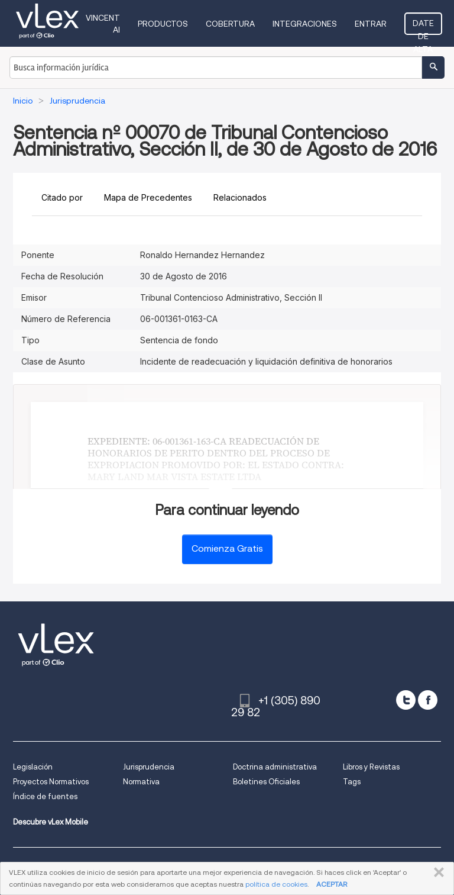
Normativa (141, 781)
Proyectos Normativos (51, 781)
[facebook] (427, 700)
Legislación (33, 766)
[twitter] (406, 700)
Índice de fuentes (45, 796)
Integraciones (305, 23)
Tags (352, 781)
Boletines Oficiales (266, 781)
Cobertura (230, 23)
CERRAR (437, 872)
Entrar (371, 23)
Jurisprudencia (148, 766)
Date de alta (423, 26)
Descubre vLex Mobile (50, 821)
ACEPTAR (331, 884)
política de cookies (276, 884)
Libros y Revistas (371, 766)
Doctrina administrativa (275, 766)
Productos (163, 23)
